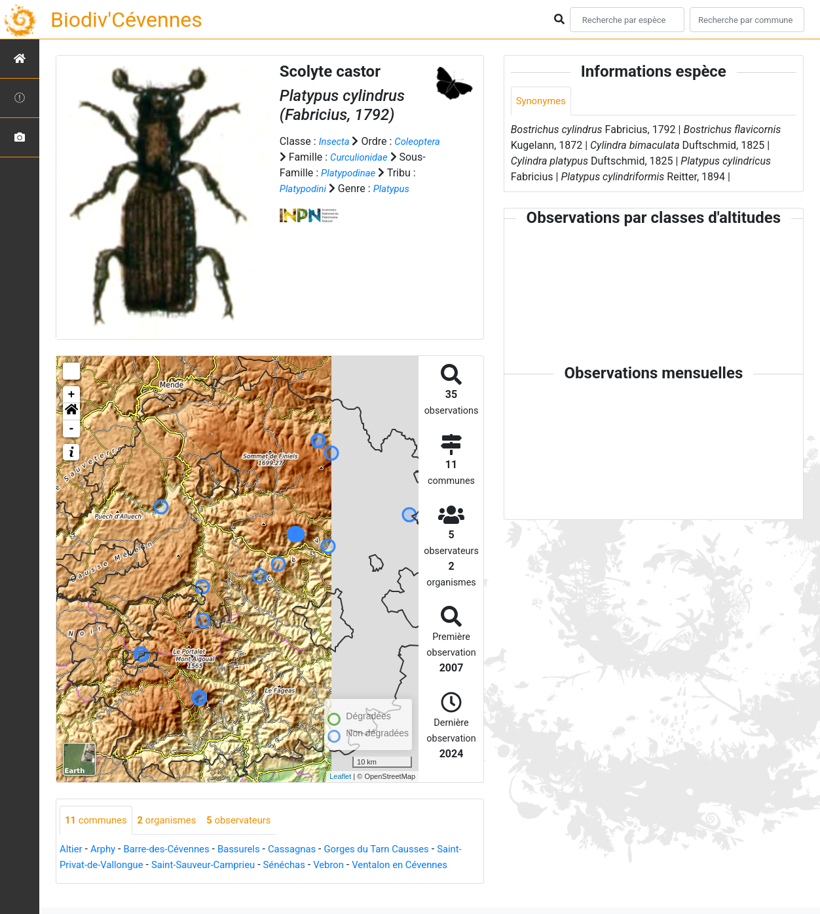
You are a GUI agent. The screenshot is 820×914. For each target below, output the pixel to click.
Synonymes (543, 101)
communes (98, 820)
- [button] (71, 429)
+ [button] (71, 395)
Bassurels (251, 850)
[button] (71, 411)
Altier (72, 850)
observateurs (251, 820)
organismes (174, 820)
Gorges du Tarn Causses (398, 850)
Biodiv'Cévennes (126, 19)
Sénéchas (327, 866)
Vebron (375, 866)
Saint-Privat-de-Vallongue (118, 866)
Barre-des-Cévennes (173, 850)
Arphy (105, 850)
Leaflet (340, 776)
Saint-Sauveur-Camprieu (241, 866)
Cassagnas (308, 850)
